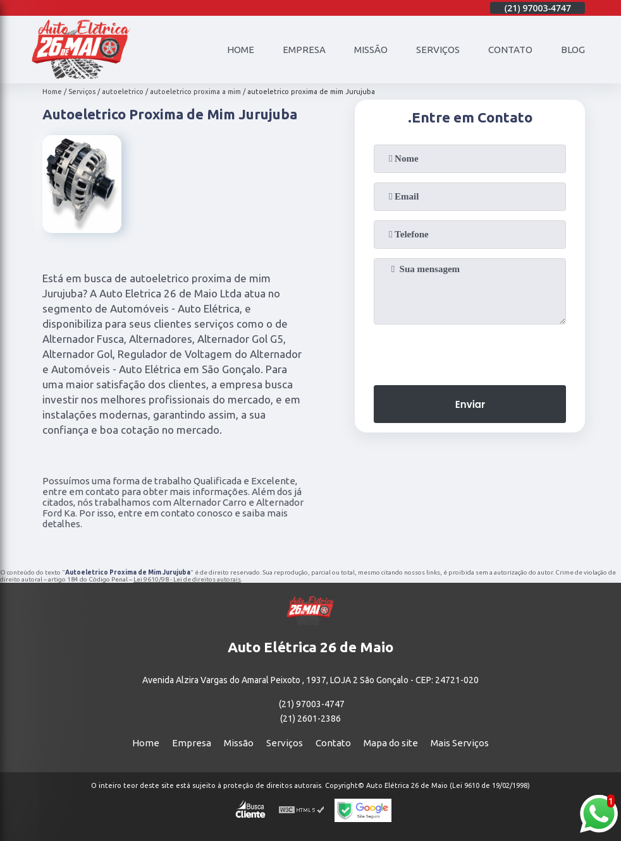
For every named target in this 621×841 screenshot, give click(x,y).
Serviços (438, 49)
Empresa (304, 49)
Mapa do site (391, 742)
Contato (510, 49)
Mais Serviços (460, 742)
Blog (573, 49)
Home (240, 49)
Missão (371, 49)
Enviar (470, 404)
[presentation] (470, 351)
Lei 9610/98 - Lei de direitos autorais (187, 579)
